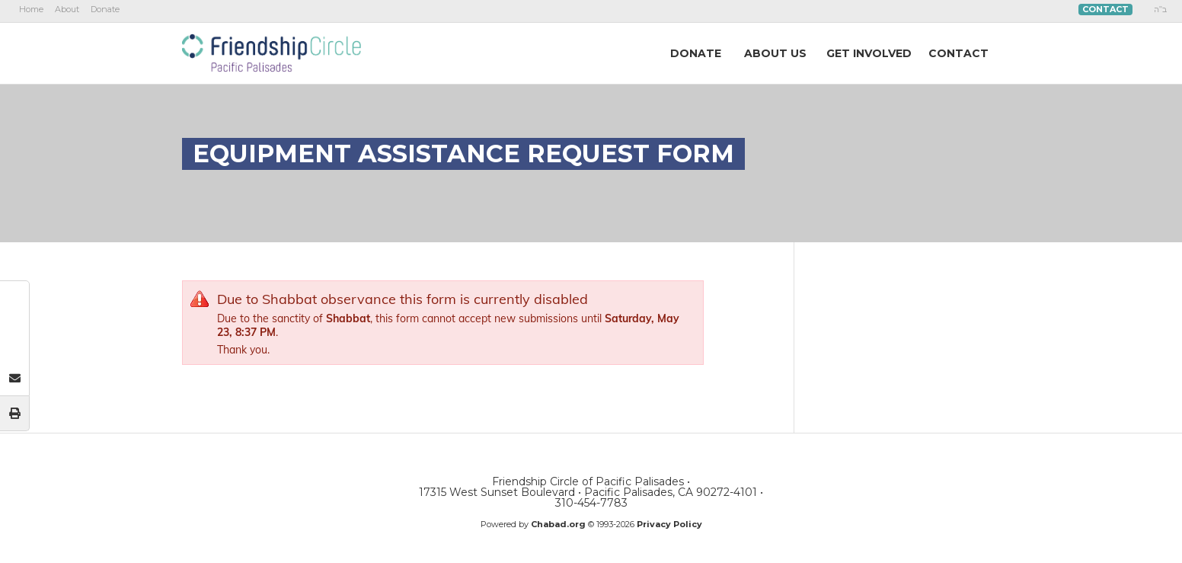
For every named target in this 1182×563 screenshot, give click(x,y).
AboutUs (775, 53)
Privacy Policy (669, 524)
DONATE (695, 53)
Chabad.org (558, 524)
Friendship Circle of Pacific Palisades (271, 52)
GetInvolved (869, 53)
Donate (105, 9)
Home (31, 9)
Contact (1105, 9)
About (67, 9)
